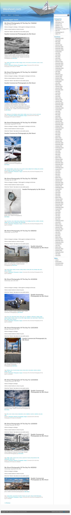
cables (11, 457)
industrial (28, 413)
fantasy (5, 317)
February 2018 (59, 159)
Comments (59, 263)
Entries (58, 261)
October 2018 (59, 146)
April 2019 (58, 136)
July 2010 (58, 253)
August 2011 (59, 243)
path (38, 114)
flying (36, 168)
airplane (11, 168)
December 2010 (59, 248)
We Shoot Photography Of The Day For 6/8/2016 (20, 231)
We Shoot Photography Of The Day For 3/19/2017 (20, 72)
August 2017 (59, 169)
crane (24, 413)
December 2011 (59, 240)
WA (19, 222)
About (9, 15)
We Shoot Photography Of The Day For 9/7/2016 (20, 122)
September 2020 (59, 107)
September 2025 (59, 38)
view (10, 371)
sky (40, 114)
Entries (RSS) (16, 511)
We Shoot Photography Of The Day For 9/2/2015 (20, 467)
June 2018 (58, 152)
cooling (21, 269)
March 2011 (58, 247)
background (9, 114)
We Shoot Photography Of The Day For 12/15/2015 (21, 380)
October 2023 (59, 66)
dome (17, 457)
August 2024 (59, 51)
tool (41, 413)
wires (13, 459)
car (25, 316)
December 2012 (59, 228)
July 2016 (58, 190)
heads (16, 317)
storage (35, 269)
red (11, 170)
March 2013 (58, 223)
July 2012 (58, 232)
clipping (15, 114)
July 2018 (58, 151)
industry (23, 495)
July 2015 (58, 210)
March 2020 (58, 117)
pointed (41, 168)
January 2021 (59, 101)
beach (8, 62)
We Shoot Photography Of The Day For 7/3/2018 (20, 23)
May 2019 (58, 134)
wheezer (14, 319)
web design (67, 511)
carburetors (33, 316)
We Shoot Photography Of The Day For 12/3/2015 (20, 423)
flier (32, 168)
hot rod (19, 317)
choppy (20, 62)
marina (20, 457)
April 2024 (58, 58)
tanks (41, 269)
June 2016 (58, 192)
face (24, 221)
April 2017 (58, 175)
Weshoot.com (12, 9)
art (7, 221)
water (9, 63)
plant (31, 269)
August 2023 (59, 69)
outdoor (35, 370)
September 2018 (59, 147)
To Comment (16, 15)
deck (27, 370)
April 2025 (58, 43)
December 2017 (59, 162)
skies (9, 222)
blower (18, 316)
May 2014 (58, 218)
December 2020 (59, 103)
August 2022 (59, 81)
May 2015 (58, 214)
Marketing (16, 65)
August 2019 (59, 129)
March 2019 (58, 137)
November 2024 (59, 48)
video (57, 33)
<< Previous (7, 503)
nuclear (27, 269)
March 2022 (58, 84)
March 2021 (58, 98)
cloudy (24, 114)
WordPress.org (59, 264)
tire (43, 317)
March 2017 (58, 177)
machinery (36, 413)
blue (18, 168)
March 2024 (58, 59)
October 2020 (59, 106)
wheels (11, 319)
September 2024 (59, 50)
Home (3, 15)
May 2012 (58, 235)
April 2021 (58, 96)
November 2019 (59, 124)
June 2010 (58, 255)
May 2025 (58, 41)
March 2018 (58, 157)
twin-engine (17, 170)
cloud (19, 114)
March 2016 (58, 197)
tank (38, 269)
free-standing (28, 221)
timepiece (16, 222)
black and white (15, 62)
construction (20, 413)
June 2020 (58, 112)
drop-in (31, 114)
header (9, 317)
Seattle (5, 222)
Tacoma (29, 457)
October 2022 (59, 78)
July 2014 (58, 215)
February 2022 (59, 86)
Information (11, 65)
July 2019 (58, 131)
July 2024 (58, 53)
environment (28, 62)
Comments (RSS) (23, 511)
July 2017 (58, 170)
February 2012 (59, 238)
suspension (24, 457)
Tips (56, 30)
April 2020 (58, 116)
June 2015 (58, 212)
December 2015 (59, 202)
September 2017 (59, 167)
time (13, 222)
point (38, 168)
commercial (15, 495)
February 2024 (59, 61)
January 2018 (59, 161)
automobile (14, 316)
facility (24, 269)
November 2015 (59, 204)
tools (5, 415)
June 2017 (58, 172)
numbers (37, 221)
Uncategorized (59, 32)
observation (30, 370)
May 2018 (58, 154)
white (21, 170)
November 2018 (59, 144)
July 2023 (58, 71)
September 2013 (59, 220)
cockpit (29, 168)
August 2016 (59, 189)
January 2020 (59, 121)
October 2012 (59, 230)
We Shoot (32, 34)
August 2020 (59, 109)
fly (33, 168)
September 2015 (59, 207)
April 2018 (58, 156)
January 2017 (59, 180)
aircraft (8, 168)
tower (14, 170)
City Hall (15, 370)
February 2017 (59, 179)
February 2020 (59, 119)
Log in (57, 259)
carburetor (29, 316)
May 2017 (58, 174)
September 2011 (59, 242)
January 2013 (59, 227)
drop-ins (35, 114)
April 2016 (58, 195)
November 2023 (59, 64)
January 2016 (59, 200)
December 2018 (59, 142)
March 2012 (58, 237)
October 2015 (59, 205)
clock (13, 221)
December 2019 (59, 122)
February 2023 (59, 74)
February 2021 (59, 99)
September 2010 (59, 252)
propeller (8, 170)
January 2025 (59, 45)
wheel (8, 319)
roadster (28, 317)
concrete (17, 269)
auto (10, 316)
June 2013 (58, 222)
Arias (8, 316)
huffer (22, 317)
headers (12, 317)
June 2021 (58, 93)
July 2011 (58, 245)
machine (32, 413)
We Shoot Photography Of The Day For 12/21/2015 (21, 327)
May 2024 (58, 56)
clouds (24, 62)
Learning (58, 23)
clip (13, 114)
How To (57, 20)
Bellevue (8, 370)
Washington (23, 222)
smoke (29, 495)
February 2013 (59, 225)
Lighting (57, 25)
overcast (41, 221)
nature (38, 62)
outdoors (39, 370)
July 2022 (58, 83)
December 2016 (59, 182)
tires (5, 319)
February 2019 (59, 139)
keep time (33, 221)
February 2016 (59, 199)
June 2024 (58, 54)
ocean (41, 62)
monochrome (34, 62)
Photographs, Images (22, 65)
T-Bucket (40, 317)
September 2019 (59, 127)
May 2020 (58, 114)
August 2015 (59, 209)
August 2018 (59, 149)
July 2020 (58, 111)
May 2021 (58, 94)
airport (15, 168)
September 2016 (59, 187)
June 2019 (58, 132)
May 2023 (58, 73)
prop (5, 170)
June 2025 (58, 40)
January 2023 (59, 76)
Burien (9, 221)
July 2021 (58, 91)
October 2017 (59, 165)
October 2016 (59, 185)
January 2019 (59, 141)
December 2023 (59, 63)
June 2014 (58, 217)
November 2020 (59, 104)
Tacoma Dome (34, 457)
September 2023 (59, 68)
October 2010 (59, 250)
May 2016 (58, 194)
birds (11, 62)
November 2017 (59, 164)
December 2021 (59, 89)
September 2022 (59, 79)
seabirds (6, 63)
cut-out (28, 114)
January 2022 (59, 88)
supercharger (35, 317)
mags (25, 317)
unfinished (9, 270)
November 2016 (59, 184)
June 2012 (58, 233)
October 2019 (59, 126)
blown (21, 316)
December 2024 (59, 46)
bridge (8, 457)
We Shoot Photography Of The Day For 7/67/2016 (20, 178)
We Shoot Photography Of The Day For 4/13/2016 (20, 279)
